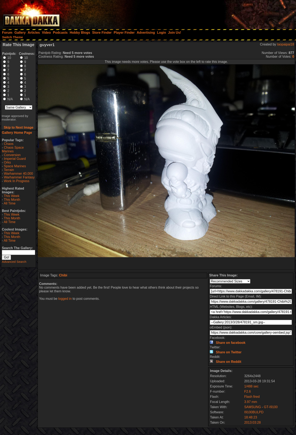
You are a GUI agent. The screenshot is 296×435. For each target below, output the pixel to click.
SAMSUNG (252, 407)
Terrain (9, 170)
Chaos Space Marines (13, 149)
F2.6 (247, 391)
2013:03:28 (252, 422)
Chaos (8, 144)
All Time (10, 203)
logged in (65, 298)
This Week (11, 196)
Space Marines (15, 166)
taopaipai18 (285, 44)
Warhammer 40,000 (18, 173)
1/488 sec (251, 386)
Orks (7, 162)
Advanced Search (14, 261)
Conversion (12, 155)
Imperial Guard (15, 158)
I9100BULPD (253, 412)
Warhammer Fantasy (19, 177)
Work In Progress (16, 181)
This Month (12, 199)
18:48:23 (250, 417)
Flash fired (252, 396)
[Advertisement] (240, 13)
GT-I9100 (271, 407)
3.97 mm (250, 402)
